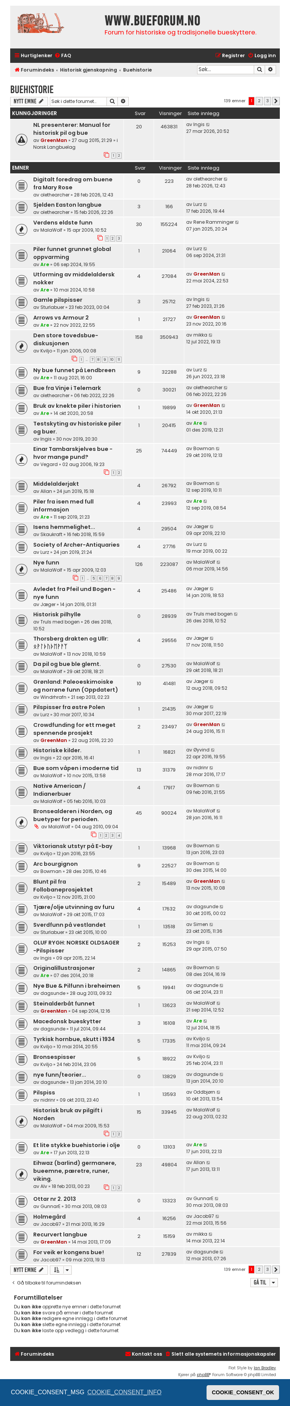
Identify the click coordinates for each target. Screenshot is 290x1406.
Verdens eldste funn (63, 222)
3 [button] (267, 101)
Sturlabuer (52, 307)
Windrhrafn (53, 697)
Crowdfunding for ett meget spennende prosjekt (74, 729)
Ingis (199, 124)
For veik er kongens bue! (68, 1252)
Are (44, 264)
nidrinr (200, 767)
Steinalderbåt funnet (64, 1003)
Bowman (203, 448)
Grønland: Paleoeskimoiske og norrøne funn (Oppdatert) (75, 686)
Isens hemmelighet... (64, 527)
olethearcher (54, 195)
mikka (200, 335)
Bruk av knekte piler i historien (77, 406)
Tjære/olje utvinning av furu (73, 907)
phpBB (203, 1375)
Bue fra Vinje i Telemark (67, 388)
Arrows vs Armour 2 (61, 317)
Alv (43, 1186)
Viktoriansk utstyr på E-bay (73, 846)
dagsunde (205, 906)
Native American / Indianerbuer (59, 790)
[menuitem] (62, 56)
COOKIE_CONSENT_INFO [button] (124, 1392)
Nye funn (46, 562)
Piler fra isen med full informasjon (63, 505)
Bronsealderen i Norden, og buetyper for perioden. (72, 815)
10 (112, 359)
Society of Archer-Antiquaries (76, 545)
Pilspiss (44, 1092)
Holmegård (49, 1217)
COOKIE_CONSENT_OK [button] (243, 1392)
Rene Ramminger (213, 222)
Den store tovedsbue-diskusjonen (65, 339)
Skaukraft (51, 534)
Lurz (197, 204)
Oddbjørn (204, 1092)
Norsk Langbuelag (54, 147)
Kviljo (46, 351)
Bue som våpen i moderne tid (76, 768)
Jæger (200, 526)
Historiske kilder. (57, 750)
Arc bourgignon (55, 864)
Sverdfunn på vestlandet (69, 925)
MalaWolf (51, 230)
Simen (200, 924)
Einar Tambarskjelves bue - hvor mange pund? (73, 453)
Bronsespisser (54, 1057)
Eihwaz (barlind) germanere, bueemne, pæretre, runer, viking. (74, 1171)
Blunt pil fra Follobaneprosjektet (63, 885)
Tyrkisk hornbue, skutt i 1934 (74, 1039)
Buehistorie (32, 89)
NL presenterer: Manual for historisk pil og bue (71, 129)
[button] (276, 101)
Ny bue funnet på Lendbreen (74, 370)
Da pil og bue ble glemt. (67, 664)
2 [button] (259, 101)
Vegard (49, 464)
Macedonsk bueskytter (67, 1021)
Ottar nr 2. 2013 (54, 1199)
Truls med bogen (60, 622)
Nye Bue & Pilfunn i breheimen (76, 986)
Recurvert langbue (60, 1234)
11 (119, 359)
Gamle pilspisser (57, 300)
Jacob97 (50, 1224)
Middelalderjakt (56, 484)
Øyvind (201, 750)
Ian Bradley (265, 1368)
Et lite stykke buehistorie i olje (76, 1145)
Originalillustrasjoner (64, 968)
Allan (46, 491)
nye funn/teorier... (59, 1075)
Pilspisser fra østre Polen (69, 707)
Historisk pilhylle (57, 614)
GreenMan (53, 140)
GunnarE (50, 1206)
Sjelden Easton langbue (67, 205)
